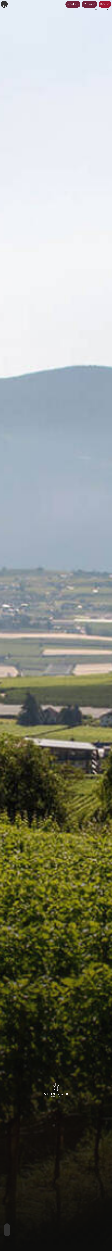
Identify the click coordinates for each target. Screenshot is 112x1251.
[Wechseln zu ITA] (102, 9)
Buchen (104, 3)
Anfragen (89, 3)
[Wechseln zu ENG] (107, 9)
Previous (7, 1233)
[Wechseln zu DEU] (96, 9)
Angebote (73, 3)
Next (7, 1227)
